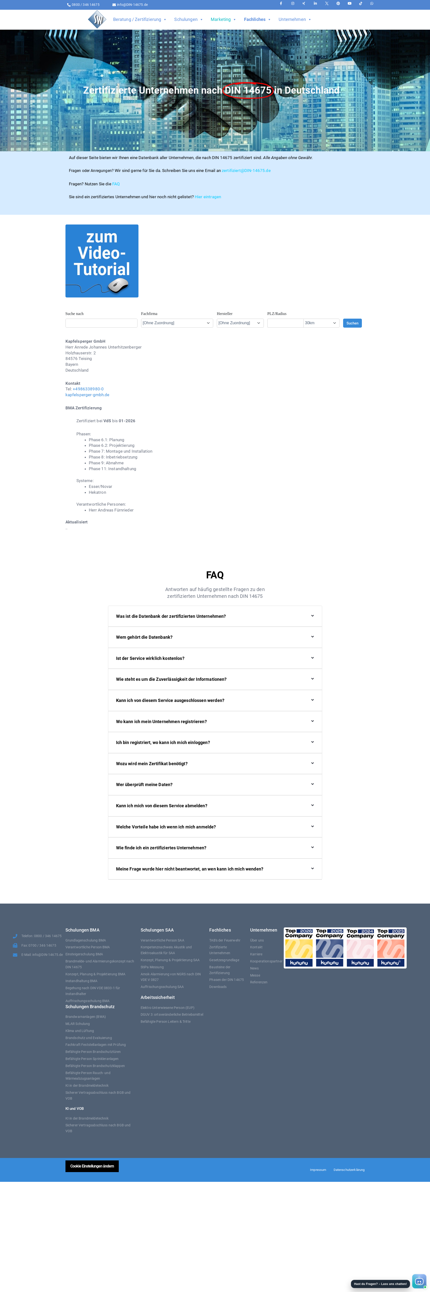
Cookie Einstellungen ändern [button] (92, 1166)
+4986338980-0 (88, 388)
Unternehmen (295, 19)
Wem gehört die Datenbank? (144, 637)
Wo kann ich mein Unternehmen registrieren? (161, 721)
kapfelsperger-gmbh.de (87, 394)
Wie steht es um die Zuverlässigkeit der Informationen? (171, 679)
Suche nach (74, 314)
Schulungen (188, 19)
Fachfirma (149, 314)
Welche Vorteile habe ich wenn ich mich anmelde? (166, 826)
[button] (388, 1281)
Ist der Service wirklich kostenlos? (150, 658)
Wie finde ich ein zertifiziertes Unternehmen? (161, 847)
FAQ (31, 183)
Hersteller (225, 314)
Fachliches (258, 19)
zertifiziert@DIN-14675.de (161, 170)
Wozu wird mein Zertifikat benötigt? (152, 763)
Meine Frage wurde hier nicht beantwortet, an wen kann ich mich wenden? (190, 868)
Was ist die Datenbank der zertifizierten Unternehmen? (171, 616)
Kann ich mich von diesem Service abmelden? (161, 805)
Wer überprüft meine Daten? (144, 784)
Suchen (352, 323)
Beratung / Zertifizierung (140, 19)
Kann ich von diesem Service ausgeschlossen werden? (170, 700)
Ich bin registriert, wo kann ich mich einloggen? (163, 742)
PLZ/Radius (277, 314)
